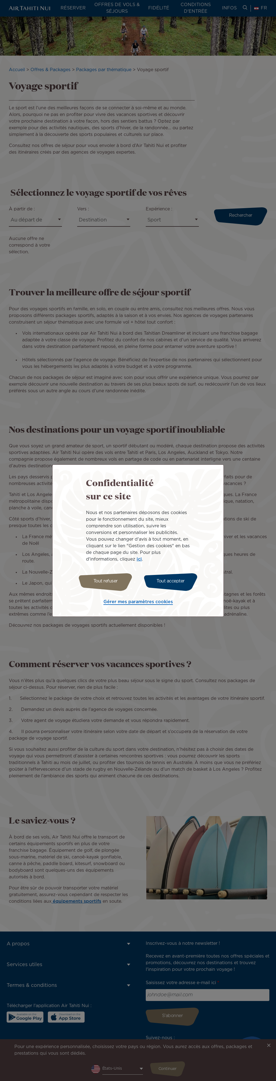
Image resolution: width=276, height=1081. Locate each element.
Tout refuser (105, 581)
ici (139, 559)
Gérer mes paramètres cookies (138, 602)
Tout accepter (170, 581)
